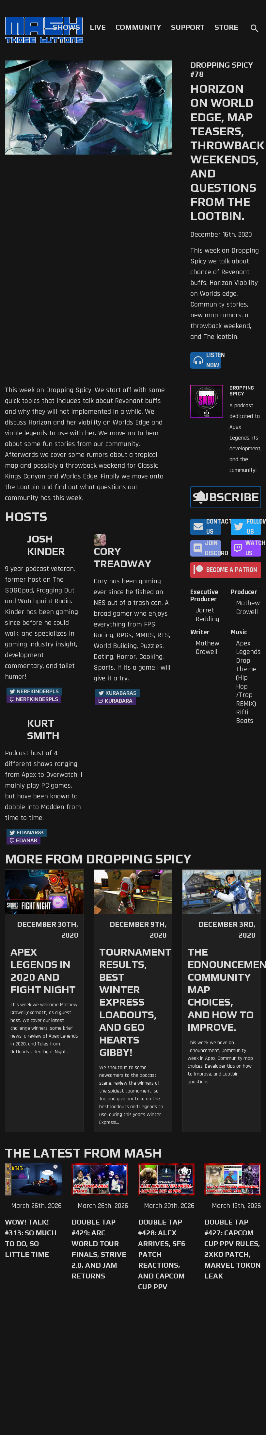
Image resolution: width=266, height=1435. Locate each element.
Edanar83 (30, 832)
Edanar (26, 840)
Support (188, 27)
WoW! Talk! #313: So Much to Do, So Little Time (31, 1238)
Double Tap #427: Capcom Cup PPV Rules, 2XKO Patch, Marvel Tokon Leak (232, 1249)
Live (98, 27)
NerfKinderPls (38, 691)
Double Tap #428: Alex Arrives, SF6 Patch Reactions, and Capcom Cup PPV (161, 1254)
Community (138, 27)
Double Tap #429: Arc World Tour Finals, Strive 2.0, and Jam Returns (98, 1249)
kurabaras (120, 693)
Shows (66, 27)
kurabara (119, 701)
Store (226, 27)
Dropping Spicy (241, 391)
